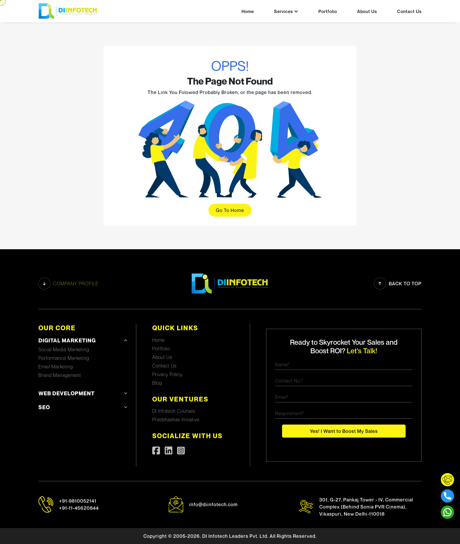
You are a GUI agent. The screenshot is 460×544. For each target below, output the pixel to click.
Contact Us (409, 11)
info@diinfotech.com (213, 504)
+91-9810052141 (77, 501)
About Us (367, 11)
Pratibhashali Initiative (176, 419)
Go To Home (230, 210)
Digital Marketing (67, 340)
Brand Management (59, 375)
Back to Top (398, 283)
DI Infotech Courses (173, 411)
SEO (44, 407)
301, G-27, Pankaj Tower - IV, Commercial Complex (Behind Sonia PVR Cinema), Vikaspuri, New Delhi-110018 (366, 507)
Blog (157, 383)
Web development (66, 393)
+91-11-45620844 (79, 508)
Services (286, 11)
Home (248, 11)
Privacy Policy (167, 374)
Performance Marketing (63, 358)
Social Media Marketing (63, 349)
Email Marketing (55, 367)
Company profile (68, 283)
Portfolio (327, 11)
